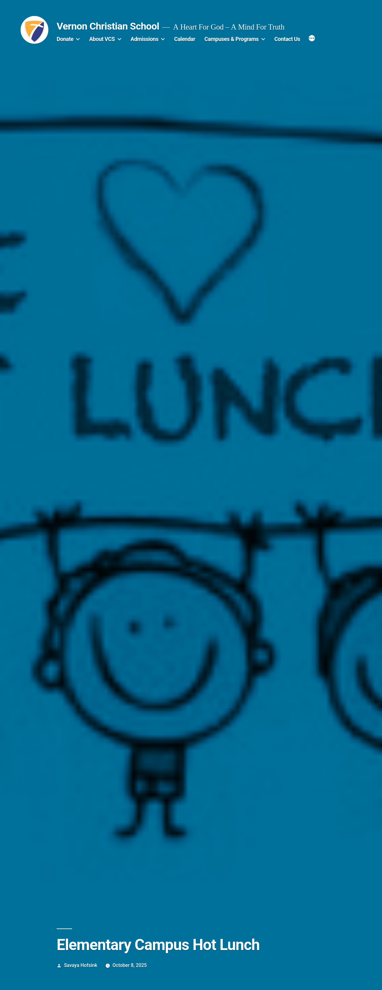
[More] (312, 39)
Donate (65, 39)
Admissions (144, 39)
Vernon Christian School (108, 26)
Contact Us (287, 39)
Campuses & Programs (231, 39)
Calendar (184, 39)
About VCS (102, 39)
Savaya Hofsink (80, 965)
